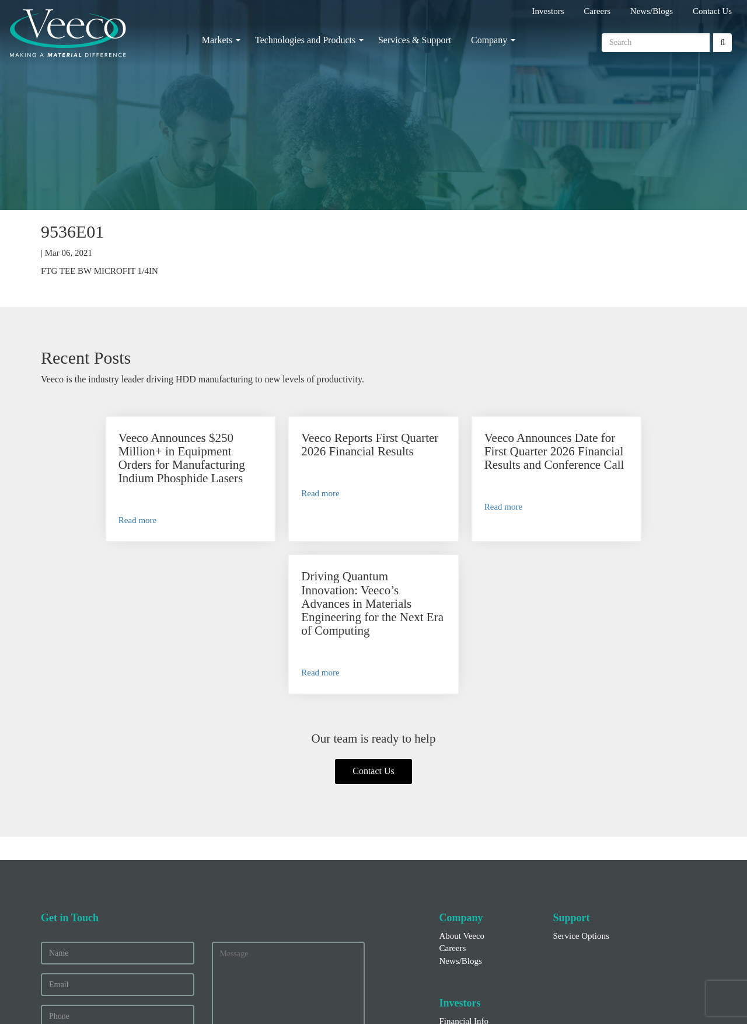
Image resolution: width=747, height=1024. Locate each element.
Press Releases (465, 894)
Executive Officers (472, 907)
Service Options (581, 797)
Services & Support (414, 40)
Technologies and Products (305, 40)
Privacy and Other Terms (405, 997)
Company (489, 40)
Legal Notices (493, 997)
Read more (90, 533)
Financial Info (464, 882)
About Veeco (462, 797)
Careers (597, 11)
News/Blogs (651, 11)
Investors (548, 11)
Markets (217, 40)
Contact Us (712, 11)
